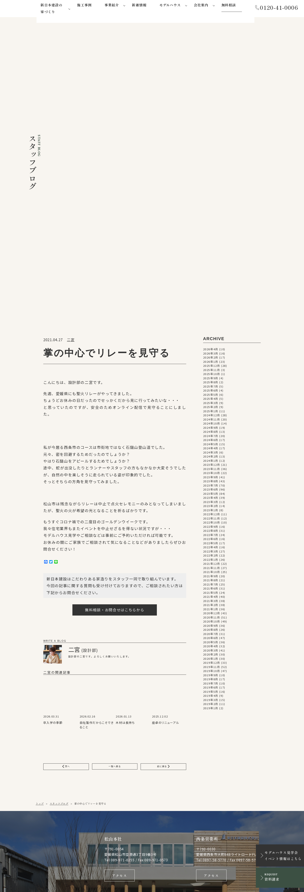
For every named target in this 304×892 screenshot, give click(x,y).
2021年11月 (211, 334)
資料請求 (250, 732)
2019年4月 (210, 462)
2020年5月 (210, 408)
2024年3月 (210, 219)
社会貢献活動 (143, 812)
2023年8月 (210, 247)
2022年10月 (211, 289)
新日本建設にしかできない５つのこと (99, 779)
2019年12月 (211, 429)
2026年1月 (210, 128)
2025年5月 (210, 161)
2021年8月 (210, 346)
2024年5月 (210, 210)
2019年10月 (211, 437)
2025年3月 (210, 169)
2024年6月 (210, 206)
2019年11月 (211, 433)
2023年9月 (210, 243)
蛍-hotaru (142, 777)
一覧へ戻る (114, 533)
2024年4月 (210, 214)
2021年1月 (210, 375)
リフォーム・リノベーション (101, 820)
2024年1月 (210, 227)
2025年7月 (210, 153)
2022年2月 (210, 322)
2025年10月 (211, 140)
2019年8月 (210, 445)
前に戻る (163, 533)
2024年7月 (210, 202)
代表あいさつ (143, 792)
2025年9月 (210, 144)
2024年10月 (211, 190)
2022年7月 (210, 301)
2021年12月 (211, 330)
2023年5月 (210, 260)
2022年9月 (210, 293)
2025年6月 (210, 157)
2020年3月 (210, 417)
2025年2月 (210, 173)
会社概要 (140, 802)
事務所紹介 (142, 797)
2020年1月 (210, 425)
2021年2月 (210, 371)
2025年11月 (211, 136)
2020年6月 (210, 404)
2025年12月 (211, 132)
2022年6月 (210, 305)
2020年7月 (210, 400)
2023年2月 (210, 272)
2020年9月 (210, 392)
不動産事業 (91, 832)
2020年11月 (211, 384)
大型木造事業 (92, 827)
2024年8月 (210, 198)
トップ (40, 571)
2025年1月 (210, 177)
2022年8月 (210, 297)
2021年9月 (210, 342)
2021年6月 (210, 355)
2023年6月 (210, 256)
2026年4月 (210, 115)
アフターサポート (95, 791)
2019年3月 (210, 466)
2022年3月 (210, 318)
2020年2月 (210, 421)
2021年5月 (210, 359)
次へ (66, 533)
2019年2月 (210, 470)
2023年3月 (210, 268)
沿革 (138, 807)
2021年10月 (211, 338)
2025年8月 (210, 148)
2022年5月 (210, 309)
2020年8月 (210, 396)
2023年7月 (210, 252)
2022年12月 (211, 280)
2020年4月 (210, 412)
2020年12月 (211, 379)
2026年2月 (210, 124)
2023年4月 (210, 264)
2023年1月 (210, 276)
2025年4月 (210, 165)
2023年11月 (211, 235)
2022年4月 (210, 313)
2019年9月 (210, 441)
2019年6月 (210, 454)
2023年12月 (211, 231)
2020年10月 (211, 388)
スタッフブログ (59, 571)
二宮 (71, 106)
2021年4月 (210, 363)
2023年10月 (211, 239)
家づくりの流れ (94, 786)
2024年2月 (210, 223)
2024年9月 (210, 194)
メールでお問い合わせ (180, 732)
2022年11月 (211, 285)
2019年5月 (210, 458)
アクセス (119, 644)
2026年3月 (210, 120)
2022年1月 (210, 326)
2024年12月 (211, 181)
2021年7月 (210, 351)
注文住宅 (89, 813)
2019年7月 (210, 450)
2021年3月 (210, 367)
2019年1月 (210, 474)
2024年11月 (211, 186)
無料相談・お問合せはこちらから (114, 376)
